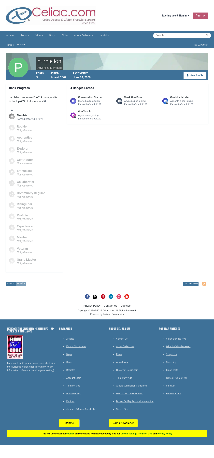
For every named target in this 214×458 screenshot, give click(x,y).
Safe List (170, 385)
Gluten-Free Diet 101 (176, 378)
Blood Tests (172, 370)
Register (70, 370)
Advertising (122, 362)
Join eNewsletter (123, 423)
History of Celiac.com (127, 370)
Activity (104, 35)
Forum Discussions (76, 346)
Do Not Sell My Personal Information (134, 401)
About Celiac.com (84, 35)
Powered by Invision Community (107, 314)
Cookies (125, 305)
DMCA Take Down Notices (129, 393)
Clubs (65, 35)
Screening (171, 362)
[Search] (166, 35)
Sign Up (200, 15)
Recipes (70, 401)
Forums (25, 35)
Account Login (73, 378)
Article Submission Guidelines (131, 385)
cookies (70, 433)
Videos (39, 35)
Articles (10, 35)
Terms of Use (73, 385)
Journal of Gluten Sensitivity (80, 409)
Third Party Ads (124, 378)
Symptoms (171, 354)
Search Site (122, 409)
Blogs (52, 35)
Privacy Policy (92, 305)
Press (119, 354)
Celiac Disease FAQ (176, 338)
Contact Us (110, 305)
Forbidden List (173, 393)
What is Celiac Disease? (178, 346)
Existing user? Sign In (175, 15)
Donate (69, 423)
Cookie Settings (129, 433)
